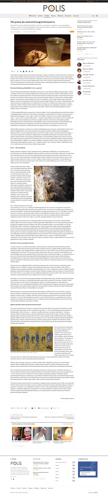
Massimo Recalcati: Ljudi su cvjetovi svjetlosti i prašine (85, 26)
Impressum (45, 1)
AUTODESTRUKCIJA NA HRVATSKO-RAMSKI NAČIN (87, 48)
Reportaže (69, 16)
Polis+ (57, 481)
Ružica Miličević (88, 63)
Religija (46, 16)
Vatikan (57, 474)
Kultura (53, 16)
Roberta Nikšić (88, 69)
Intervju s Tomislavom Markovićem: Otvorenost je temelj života (59, 418)
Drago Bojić (87, 92)
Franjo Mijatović (89, 86)
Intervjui (77, 16)
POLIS (96, 492)
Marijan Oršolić (88, 75)
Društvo (39, 16)
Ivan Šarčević (87, 80)
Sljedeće (22, 446)
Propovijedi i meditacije (61, 462)
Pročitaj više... (13, 476)
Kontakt (37, 1)
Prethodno (15, 446)
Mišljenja (60, 16)
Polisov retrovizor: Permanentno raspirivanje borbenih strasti (23, 418)
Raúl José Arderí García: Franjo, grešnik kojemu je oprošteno (86, 42)
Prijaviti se (90, 1)
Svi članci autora (86, 65)
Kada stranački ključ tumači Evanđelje (85, 37)
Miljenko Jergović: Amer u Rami (86, 32)
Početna (30, 1)
